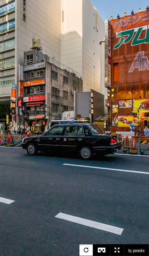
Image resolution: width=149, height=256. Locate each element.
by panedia (136, 250)
